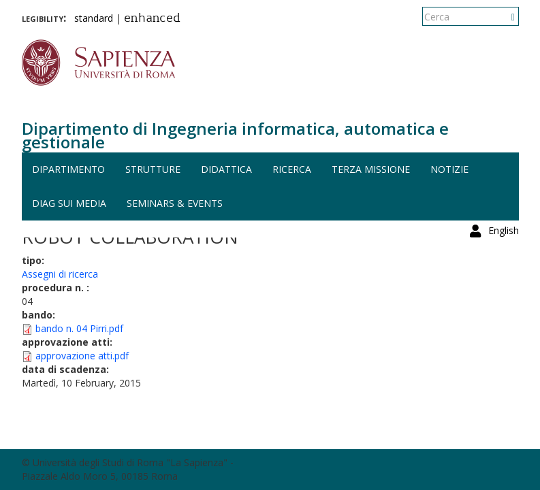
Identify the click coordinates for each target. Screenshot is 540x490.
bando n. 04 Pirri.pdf (79, 328)
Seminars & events (175, 203)
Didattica (226, 169)
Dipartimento (68, 169)
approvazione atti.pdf (82, 355)
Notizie (449, 169)
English (503, 16)
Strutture (152, 169)
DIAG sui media (69, 203)
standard (93, 18)
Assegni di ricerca (60, 273)
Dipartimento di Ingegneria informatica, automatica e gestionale (235, 135)
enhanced (152, 19)
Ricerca (291, 169)
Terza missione (371, 169)
